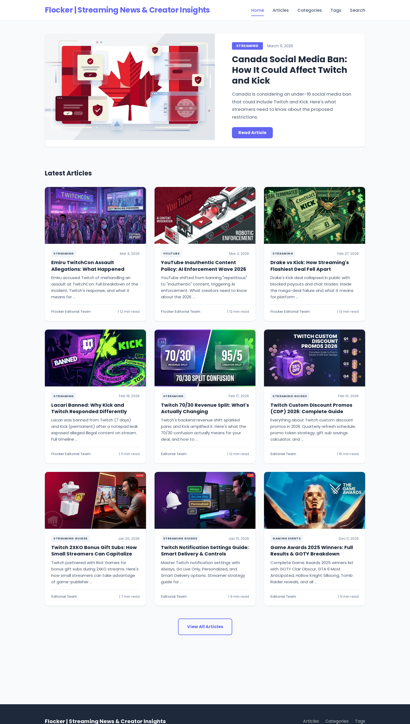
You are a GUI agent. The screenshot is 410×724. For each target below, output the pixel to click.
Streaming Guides (290, 396)
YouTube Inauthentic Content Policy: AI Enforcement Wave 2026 (203, 265)
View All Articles (205, 627)
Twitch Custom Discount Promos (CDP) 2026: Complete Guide (311, 408)
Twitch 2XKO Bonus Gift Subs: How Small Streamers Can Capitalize (94, 550)
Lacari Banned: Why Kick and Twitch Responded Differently (89, 408)
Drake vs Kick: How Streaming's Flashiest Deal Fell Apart (309, 265)
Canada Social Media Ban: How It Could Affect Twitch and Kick (289, 70)
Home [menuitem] (257, 10)
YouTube (171, 253)
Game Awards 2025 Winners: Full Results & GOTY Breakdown (311, 550)
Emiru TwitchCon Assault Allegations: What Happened (87, 265)
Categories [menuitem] (309, 10)
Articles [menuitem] (281, 10)
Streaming (247, 46)
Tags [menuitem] (335, 10)
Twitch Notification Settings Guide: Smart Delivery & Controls (205, 550)
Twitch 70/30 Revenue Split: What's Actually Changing (205, 408)
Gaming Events (287, 538)
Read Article (252, 133)
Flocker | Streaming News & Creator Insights (127, 10)
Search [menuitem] (357, 10)
